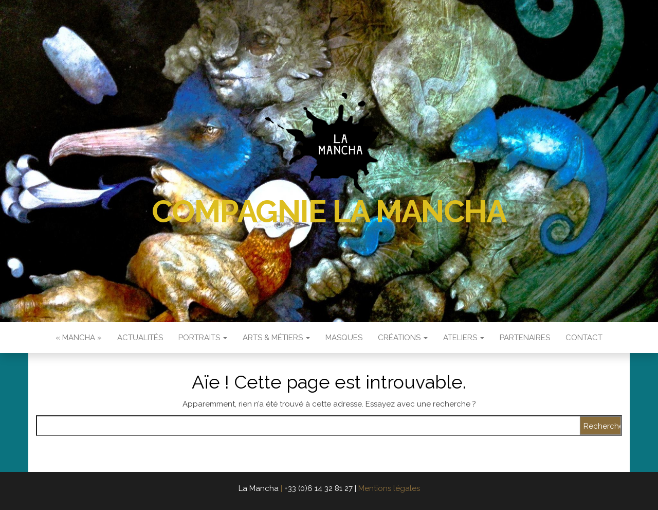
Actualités (140, 337)
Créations (403, 337)
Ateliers (463, 337)
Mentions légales (389, 488)
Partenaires (525, 337)
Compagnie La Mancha (329, 212)
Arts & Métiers (276, 337)
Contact (583, 337)
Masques (343, 337)
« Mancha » (79, 337)
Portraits (202, 337)
